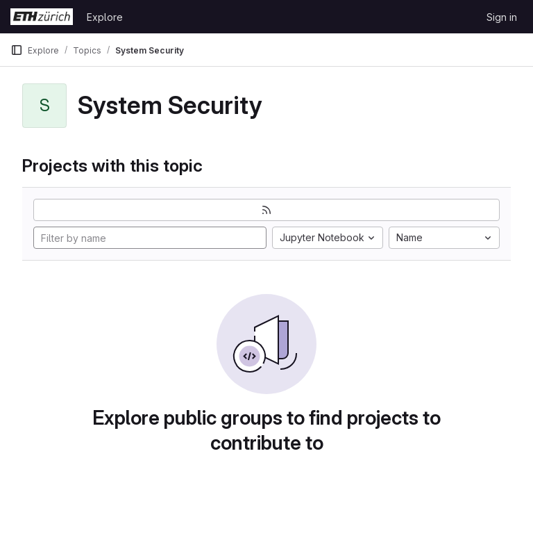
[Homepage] (42, 17)
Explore (105, 17)
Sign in (502, 17)
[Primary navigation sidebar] (17, 50)
